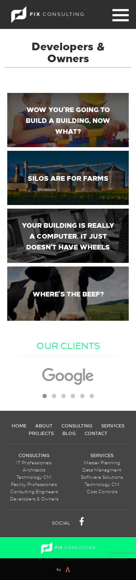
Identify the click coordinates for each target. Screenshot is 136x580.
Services (112, 425)
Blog (69, 433)
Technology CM (33, 477)
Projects (41, 433)
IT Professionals (33, 462)
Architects (33, 470)
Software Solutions (102, 477)
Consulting (76, 425)
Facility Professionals (34, 484)
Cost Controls (102, 491)
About (44, 425)
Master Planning (102, 462)
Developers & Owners (34, 499)
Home (19, 425)
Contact (96, 433)
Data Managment (101, 470)
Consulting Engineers (34, 491)
